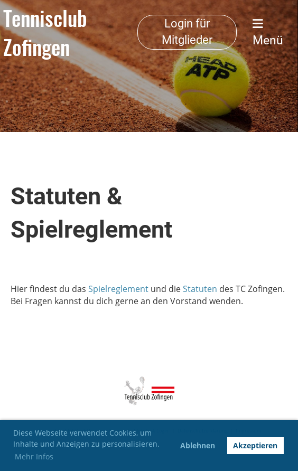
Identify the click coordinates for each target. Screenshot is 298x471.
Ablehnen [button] (197, 445)
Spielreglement (118, 289)
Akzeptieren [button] (255, 445)
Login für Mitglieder (187, 31)
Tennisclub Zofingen (45, 32)
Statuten (200, 289)
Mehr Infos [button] (34, 456)
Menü (268, 33)
